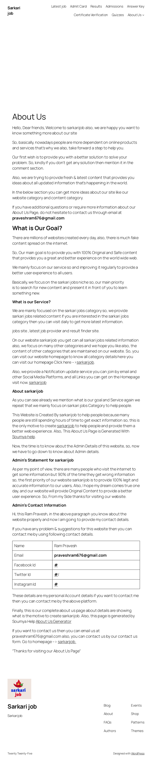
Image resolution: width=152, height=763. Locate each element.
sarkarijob (85, 362)
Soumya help (23, 436)
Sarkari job (22, 706)
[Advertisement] (76, 63)
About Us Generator (53, 621)
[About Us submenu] (143, 15)
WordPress (137, 753)
